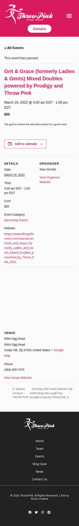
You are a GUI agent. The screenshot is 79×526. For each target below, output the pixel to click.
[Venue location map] (39, 297)
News (39, 471)
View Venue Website (18, 378)
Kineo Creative (39, 499)
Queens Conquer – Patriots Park (20, 393)
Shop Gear (39, 464)
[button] (69, 15)
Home (39, 441)
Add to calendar (26, 144)
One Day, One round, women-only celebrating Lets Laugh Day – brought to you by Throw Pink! (50, 393)
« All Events (14, 47)
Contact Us (39, 479)
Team (39, 449)
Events (39, 456)
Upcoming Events (16, 220)
